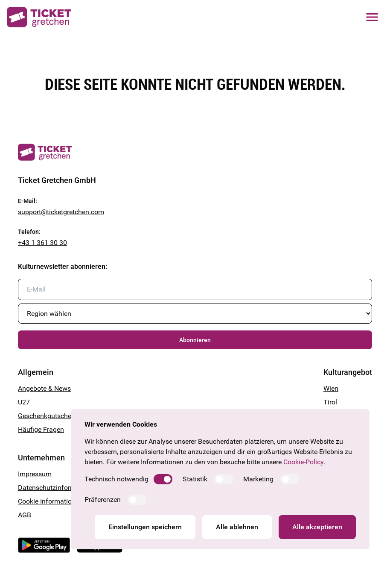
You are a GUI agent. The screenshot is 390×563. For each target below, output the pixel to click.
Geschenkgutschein (47, 416)
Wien (330, 388)
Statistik (195, 479)
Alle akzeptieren (317, 527)
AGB (24, 515)
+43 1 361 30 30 (42, 243)
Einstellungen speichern (145, 527)
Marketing (258, 479)
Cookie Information (47, 501)
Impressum (35, 474)
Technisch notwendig (116, 479)
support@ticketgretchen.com (61, 212)
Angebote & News (44, 388)
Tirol (330, 402)
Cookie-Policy (303, 462)
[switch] (163, 479)
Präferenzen (102, 499)
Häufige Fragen (41, 429)
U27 (24, 402)
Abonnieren (195, 339)
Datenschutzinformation (54, 487)
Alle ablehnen (237, 527)
